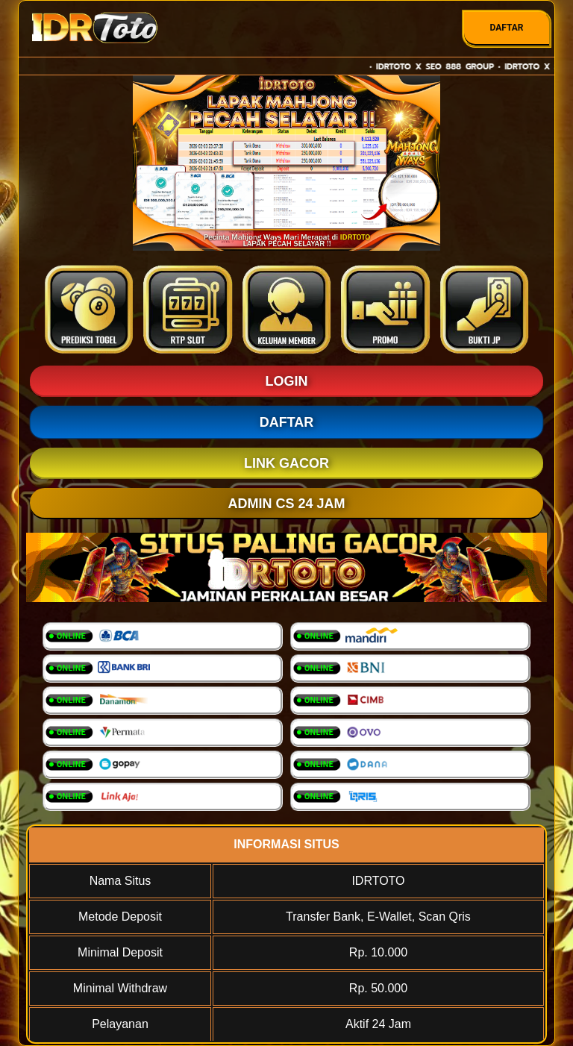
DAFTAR (506, 27)
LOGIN (287, 381)
